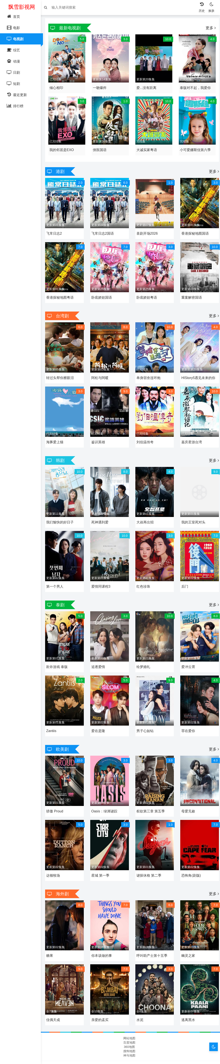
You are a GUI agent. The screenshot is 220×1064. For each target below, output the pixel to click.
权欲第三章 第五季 (150, 796)
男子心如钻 (145, 717)
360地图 (129, 1027)
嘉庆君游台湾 (190, 434)
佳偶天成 (55, 1000)
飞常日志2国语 (103, 229)
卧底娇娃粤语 (146, 292)
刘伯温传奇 (145, 434)
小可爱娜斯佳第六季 (194, 147)
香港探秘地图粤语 (62, 292)
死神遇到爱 (101, 512)
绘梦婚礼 (143, 654)
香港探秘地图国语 (194, 229)
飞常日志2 (56, 229)
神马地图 (129, 1036)
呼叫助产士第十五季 (151, 937)
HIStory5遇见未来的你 (197, 371)
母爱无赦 (187, 796)
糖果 (51, 937)
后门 (183, 575)
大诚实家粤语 (146, 147)
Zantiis (53, 717)
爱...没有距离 (146, 86)
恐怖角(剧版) (190, 859)
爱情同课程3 (102, 575)
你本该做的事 (102, 937)
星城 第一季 (101, 859)
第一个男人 (57, 575)
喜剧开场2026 (147, 229)
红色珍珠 (143, 575)
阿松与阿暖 (101, 371)
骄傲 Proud (56, 796)
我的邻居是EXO (64, 147)
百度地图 (129, 1023)
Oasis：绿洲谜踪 (105, 796)
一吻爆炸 (101, 86)
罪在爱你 (187, 717)
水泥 (139, 1000)
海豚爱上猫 (57, 434)
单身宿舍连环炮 (148, 371)
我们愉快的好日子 (62, 512)
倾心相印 (58, 86)
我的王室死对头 (192, 512)
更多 (208, 28)
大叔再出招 (145, 512)
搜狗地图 (129, 1031)
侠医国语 (101, 147)
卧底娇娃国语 (102, 292)
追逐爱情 (99, 654)
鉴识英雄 (99, 434)
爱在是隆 (99, 717)
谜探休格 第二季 (148, 859)
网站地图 (129, 1018)
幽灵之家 (187, 937)
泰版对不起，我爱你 (194, 86)
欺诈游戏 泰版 (59, 654)
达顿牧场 (55, 859)
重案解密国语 (190, 292)
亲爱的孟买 (101, 1000)
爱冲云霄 (187, 654)
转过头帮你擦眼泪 (62, 371)
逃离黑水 (187, 1000)
